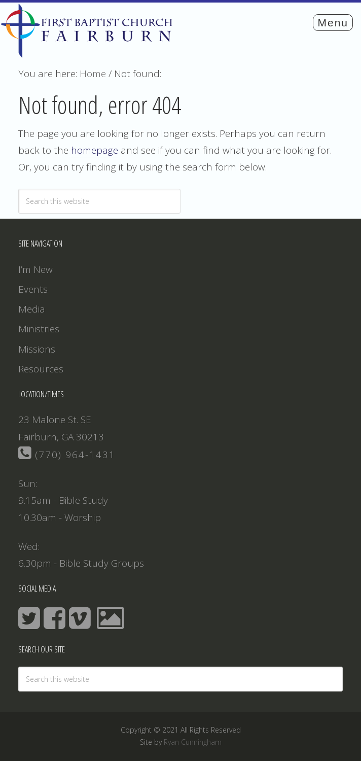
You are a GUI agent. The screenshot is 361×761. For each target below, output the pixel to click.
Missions (36, 349)
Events (33, 289)
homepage (94, 150)
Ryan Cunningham (193, 742)
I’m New (35, 269)
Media (31, 309)
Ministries (38, 328)
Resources (40, 368)
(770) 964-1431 (67, 454)
